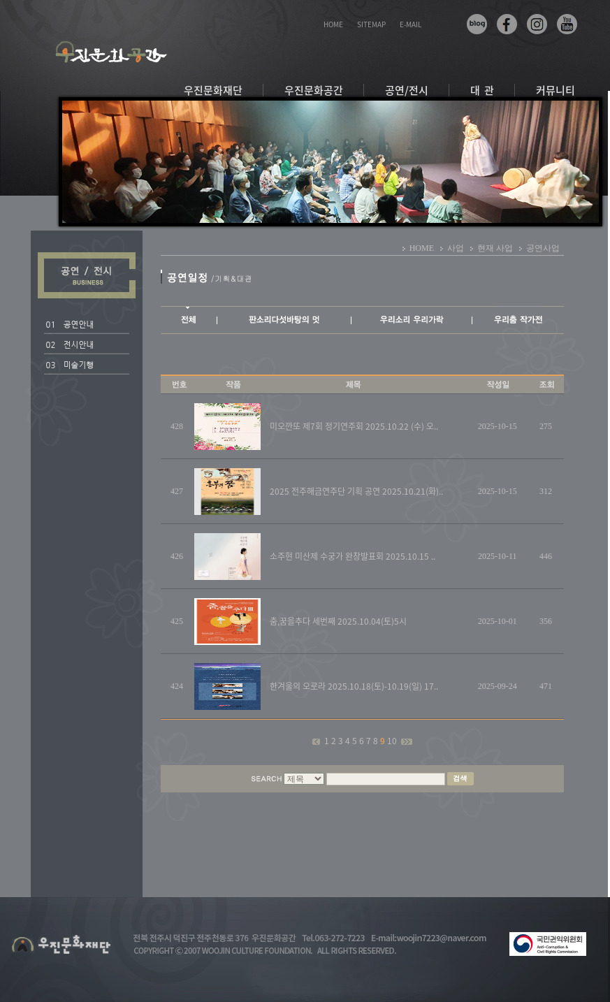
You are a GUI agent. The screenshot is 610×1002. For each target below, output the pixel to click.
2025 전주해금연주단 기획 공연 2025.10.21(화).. (356, 491)
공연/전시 (406, 90)
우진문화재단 (213, 90)
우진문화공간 (313, 90)
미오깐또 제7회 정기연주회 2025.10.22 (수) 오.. (354, 426)
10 (393, 740)
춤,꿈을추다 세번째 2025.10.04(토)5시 (338, 621)
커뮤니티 (555, 90)
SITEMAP (371, 24)
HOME (333, 24)
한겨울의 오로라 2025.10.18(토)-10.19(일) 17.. (354, 686)
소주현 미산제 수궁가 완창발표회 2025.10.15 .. (352, 556)
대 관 (482, 90)
